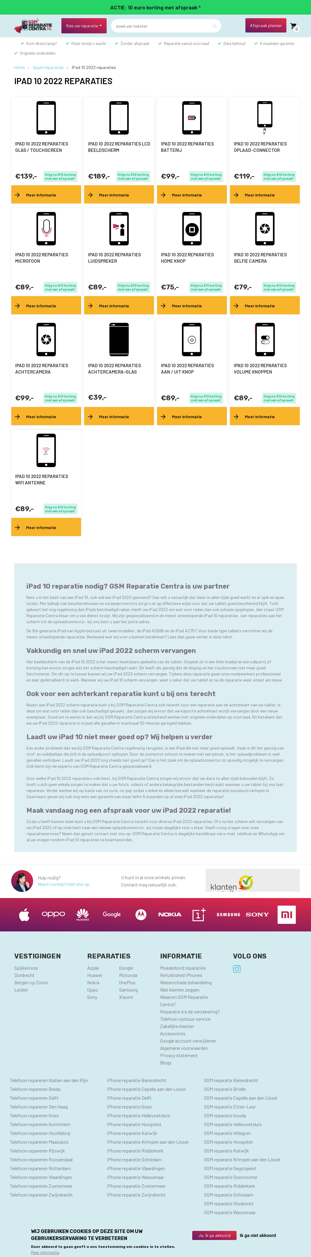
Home (19, 67)
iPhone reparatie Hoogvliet (134, 1124)
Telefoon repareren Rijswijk (37, 1150)
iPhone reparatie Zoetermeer (136, 1186)
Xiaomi (126, 997)
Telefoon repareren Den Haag (39, 1106)
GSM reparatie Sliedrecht (229, 1203)
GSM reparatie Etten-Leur (230, 1106)
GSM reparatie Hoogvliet (228, 1142)
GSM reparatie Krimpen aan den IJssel (242, 1159)
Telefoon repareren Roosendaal (41, 1159)
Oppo (92, 989)
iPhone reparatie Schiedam (134, 1159)
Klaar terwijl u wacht (88, 43)
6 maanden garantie (277, 43)
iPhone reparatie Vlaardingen (136, 1168)
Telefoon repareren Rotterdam (40, 1168)
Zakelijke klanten (177, 1026)
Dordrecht (24, 975)
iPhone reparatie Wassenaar (135, 1177)
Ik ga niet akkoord (258, 1235)
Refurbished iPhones (181, 975)
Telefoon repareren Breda (35, 1089)
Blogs (166, 1062)
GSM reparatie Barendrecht (231, 1080)
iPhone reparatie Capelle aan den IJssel (146, 1089)
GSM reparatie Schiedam (228, 1194)
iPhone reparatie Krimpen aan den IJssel (147, 1142)
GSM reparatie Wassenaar (230, 1212)
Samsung (128, 989)
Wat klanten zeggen (180, 989)
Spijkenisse (26, 968)
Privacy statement (179, 1055)
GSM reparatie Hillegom (227, 1133)
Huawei (94, 975)
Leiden (21, 989)
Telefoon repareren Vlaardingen (41, 1177)
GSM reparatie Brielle (225, 1089)
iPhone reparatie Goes (129, 1106)
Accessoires (173, 1033)
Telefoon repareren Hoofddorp (40, 1133)
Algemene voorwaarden (184, 1048)
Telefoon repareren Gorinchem (40, 1124)
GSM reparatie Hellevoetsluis (233, 1124)
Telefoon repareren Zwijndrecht (41, 1194)
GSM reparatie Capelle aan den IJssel (240, 1098)
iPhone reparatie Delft (129, 1098)
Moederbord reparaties (183, 968)
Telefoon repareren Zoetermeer (41, 1186)
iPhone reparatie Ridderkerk (135, 1150)
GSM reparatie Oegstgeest (230, 1168)
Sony (92, 997)
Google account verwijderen (188, 1041)
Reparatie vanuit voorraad (186, 43)
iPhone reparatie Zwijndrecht (136, 1194)
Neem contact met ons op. (64, 884)
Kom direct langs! (41, 43)
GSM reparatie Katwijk (226, 1150)
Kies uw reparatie (82, 25)
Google (126, 968)
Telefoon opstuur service (185, 1019)
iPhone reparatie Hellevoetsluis (138, 1115)
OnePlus (127, 982)
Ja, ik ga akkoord (214, 1235)
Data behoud (234, 43)
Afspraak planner (266, 25)
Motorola (128, 975)
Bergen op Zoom (31, 982)
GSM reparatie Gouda (225, 1115)
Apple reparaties (48, 67)
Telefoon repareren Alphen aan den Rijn (49, 1080)
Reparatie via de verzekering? (190, 1011)
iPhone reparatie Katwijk (132, 1133)
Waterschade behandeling (186, 982)
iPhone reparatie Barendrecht (136, 1080)
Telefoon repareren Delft (34, 1098)
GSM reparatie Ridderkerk (229, 1186)
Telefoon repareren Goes (34, 1115)
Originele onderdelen (38, 53)
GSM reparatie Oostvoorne (230, 1177)
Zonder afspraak (135, 43)
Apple (93, 968)
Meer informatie (45, 1252)
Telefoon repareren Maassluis (39, 1142)
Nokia (93, 982)
